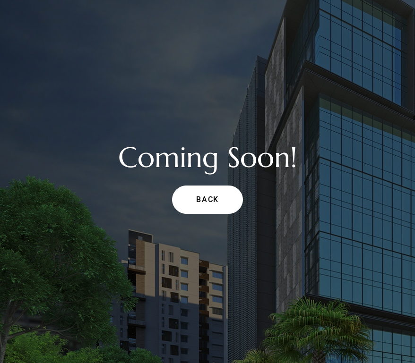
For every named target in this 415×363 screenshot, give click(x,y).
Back (207, 199)
